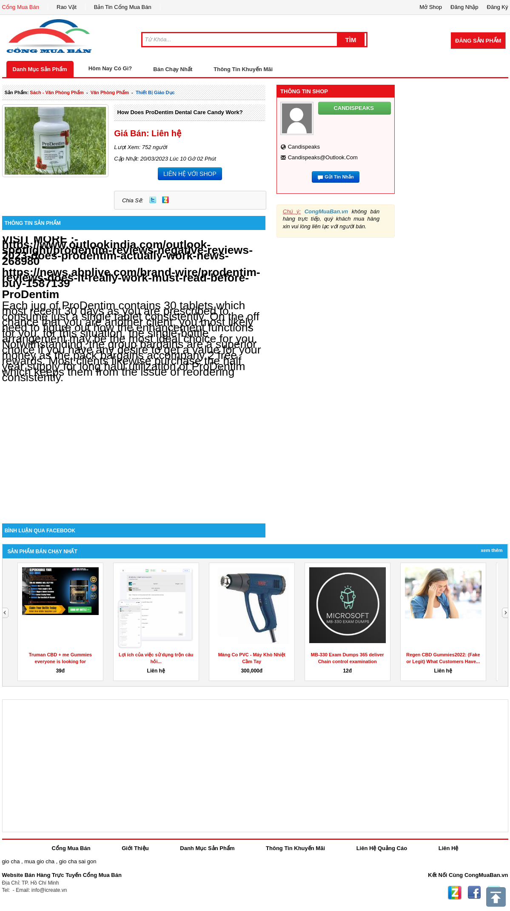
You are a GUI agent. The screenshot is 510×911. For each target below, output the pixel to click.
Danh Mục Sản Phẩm (40, 69)
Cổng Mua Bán (21, 7)
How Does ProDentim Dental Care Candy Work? (179, 112)
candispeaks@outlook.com (323, 157)
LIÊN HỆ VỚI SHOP (190, 173)
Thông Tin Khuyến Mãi (243, 69)
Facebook (474, 893)
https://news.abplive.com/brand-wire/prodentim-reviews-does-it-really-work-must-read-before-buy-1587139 (131, 278)
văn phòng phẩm (110, 92)
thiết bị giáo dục (155, 92)
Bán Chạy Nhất (172, 69)
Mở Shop (430, 7)
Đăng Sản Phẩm (478, 40)
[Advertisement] (134, 451)
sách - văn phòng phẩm (56, 92)
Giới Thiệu (135, 848)
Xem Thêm (491, 550)
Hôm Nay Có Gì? (110, 68)
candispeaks (304, 147)
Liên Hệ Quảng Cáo (381, 848)
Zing (165, 199)
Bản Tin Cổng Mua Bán (122, 7)
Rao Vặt (67, 7)
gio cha (11, 861)
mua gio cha (39, 861)
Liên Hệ (449, 848)
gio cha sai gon (77, 861)
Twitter (152, 199)
